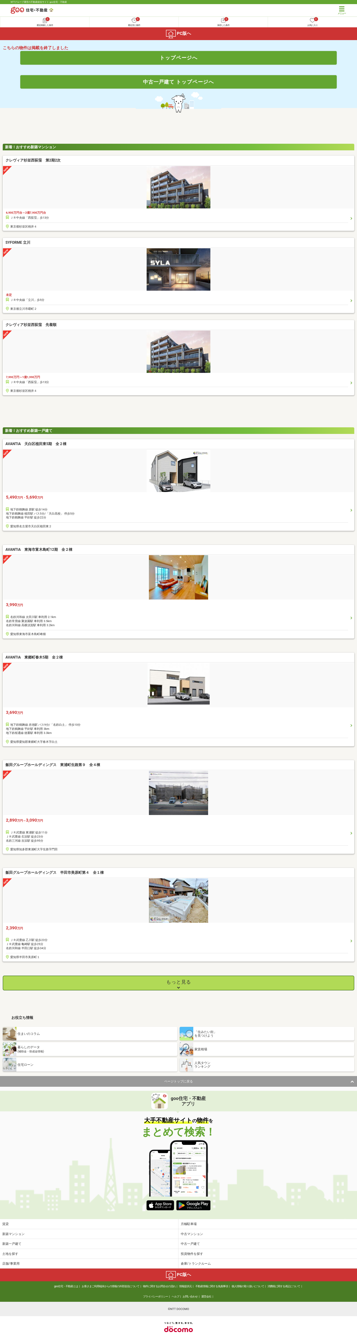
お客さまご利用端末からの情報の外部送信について (110, 1286)
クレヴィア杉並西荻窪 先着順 (30, 325)
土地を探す (10, 1254)
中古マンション (192, 1234)
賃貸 (5, 1224)
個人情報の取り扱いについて (248, 1286)
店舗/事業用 (11, 1263)
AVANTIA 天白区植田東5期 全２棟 (35, 444)
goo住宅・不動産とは (66, 1286)
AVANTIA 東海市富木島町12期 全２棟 (38, 549)
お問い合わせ (190, 1296)
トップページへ (179, 58)
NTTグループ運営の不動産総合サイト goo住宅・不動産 (39, 2)
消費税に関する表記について (284, 1286)
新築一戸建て (11, 1244)
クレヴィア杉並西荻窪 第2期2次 (33, 160)
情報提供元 (185, 1286)
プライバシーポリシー (155, 1296)
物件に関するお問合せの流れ (159, 1286)
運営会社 (206, 1296)
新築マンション (13, 1234)
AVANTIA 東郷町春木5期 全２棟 (34, 657)
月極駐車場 (189, 1224)
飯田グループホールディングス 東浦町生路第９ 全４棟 (52, 765)
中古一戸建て (190, 1244)
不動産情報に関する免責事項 (211, 1286)
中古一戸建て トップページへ (178, 82)
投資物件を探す (192, 1254)
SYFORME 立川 (17, 242)
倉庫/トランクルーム (196, 1263)
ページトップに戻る (178, 1081)
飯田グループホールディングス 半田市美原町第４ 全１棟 (54, 872)
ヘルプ (175, 1296)
